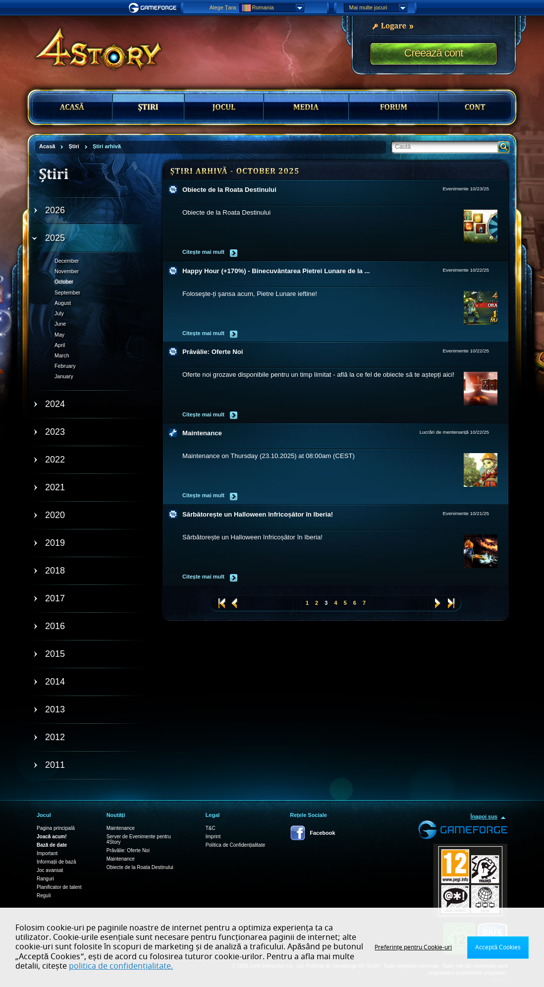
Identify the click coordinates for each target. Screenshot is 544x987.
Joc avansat (50, 870)
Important (47, 853)
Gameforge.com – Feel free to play (154, 8)
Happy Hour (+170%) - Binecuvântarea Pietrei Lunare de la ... (276, 271)
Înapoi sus (484, 816)
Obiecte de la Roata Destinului (229, 189)
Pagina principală (56, 828)
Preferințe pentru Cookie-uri (413, 947)
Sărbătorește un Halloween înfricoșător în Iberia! (257, 514)
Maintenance (202, 433)
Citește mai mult (203, 252)
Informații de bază (56, 862)
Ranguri (45, 878)
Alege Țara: (224, 7)
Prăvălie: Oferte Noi (212, 351)
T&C (211, 828)
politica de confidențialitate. (121, 966)
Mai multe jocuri (378, 8)
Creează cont (433, 53)
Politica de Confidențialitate (236, 845)
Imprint (213, 836)
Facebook (322, 833)
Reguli (44, 895)
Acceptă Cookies (498, 947)
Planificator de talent (59, 887)
